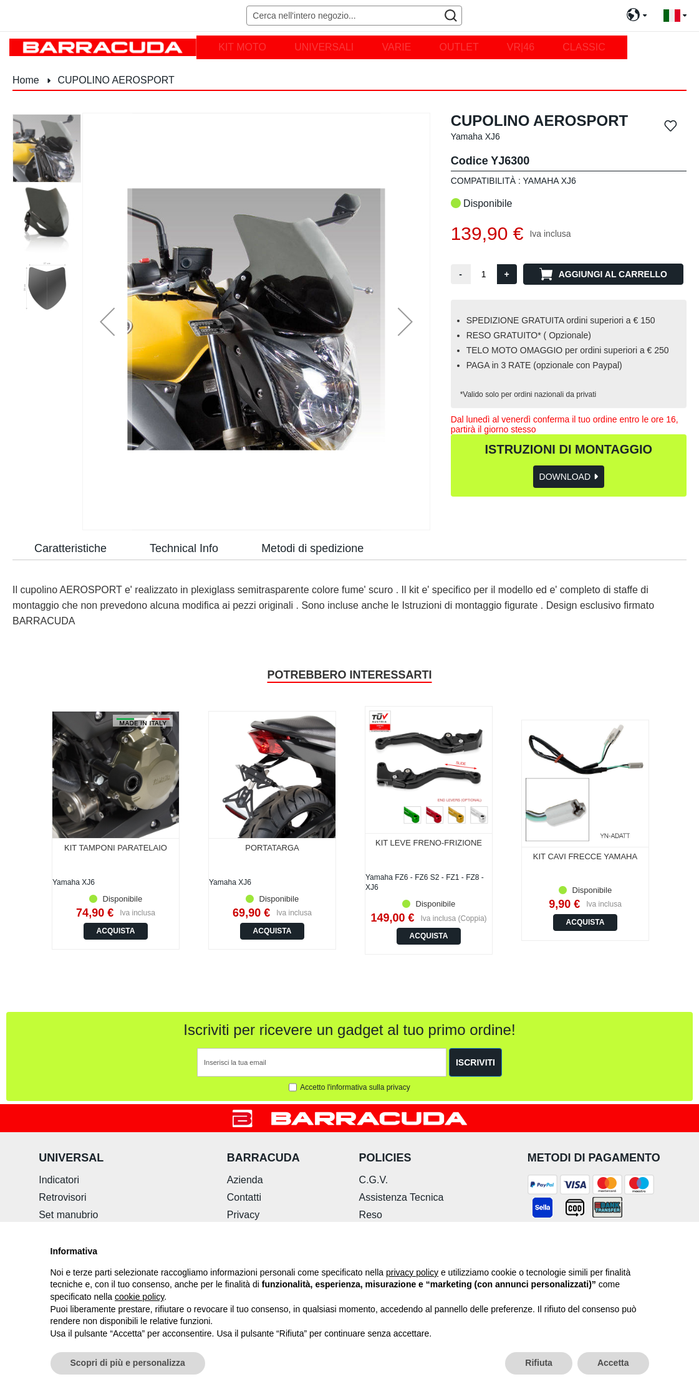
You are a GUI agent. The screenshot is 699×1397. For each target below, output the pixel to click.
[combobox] (353, 16)
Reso (370, 1214)
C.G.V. (373, 1180)
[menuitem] (242, 47)
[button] (675, 16)
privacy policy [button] (412, 1272)
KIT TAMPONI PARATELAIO (115, 847)
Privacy (243, 1214)
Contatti (244, 1197)
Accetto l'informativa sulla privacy (355, 1087)
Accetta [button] (613, 1363)
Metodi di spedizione (312, 548)
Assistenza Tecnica (401, 1197)
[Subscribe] (475, 1062)
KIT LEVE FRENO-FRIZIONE (428, 842)
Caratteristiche (70, 548)
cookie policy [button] (139, 1297)
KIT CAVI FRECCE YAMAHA (585, 856)
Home (25, 80)
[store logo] (102, 47)
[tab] (70, 548)
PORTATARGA (272, 847)
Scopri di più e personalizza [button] (127, 1363)
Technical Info (184, 548)
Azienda (245, 1180)
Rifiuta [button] (538, 1363)
